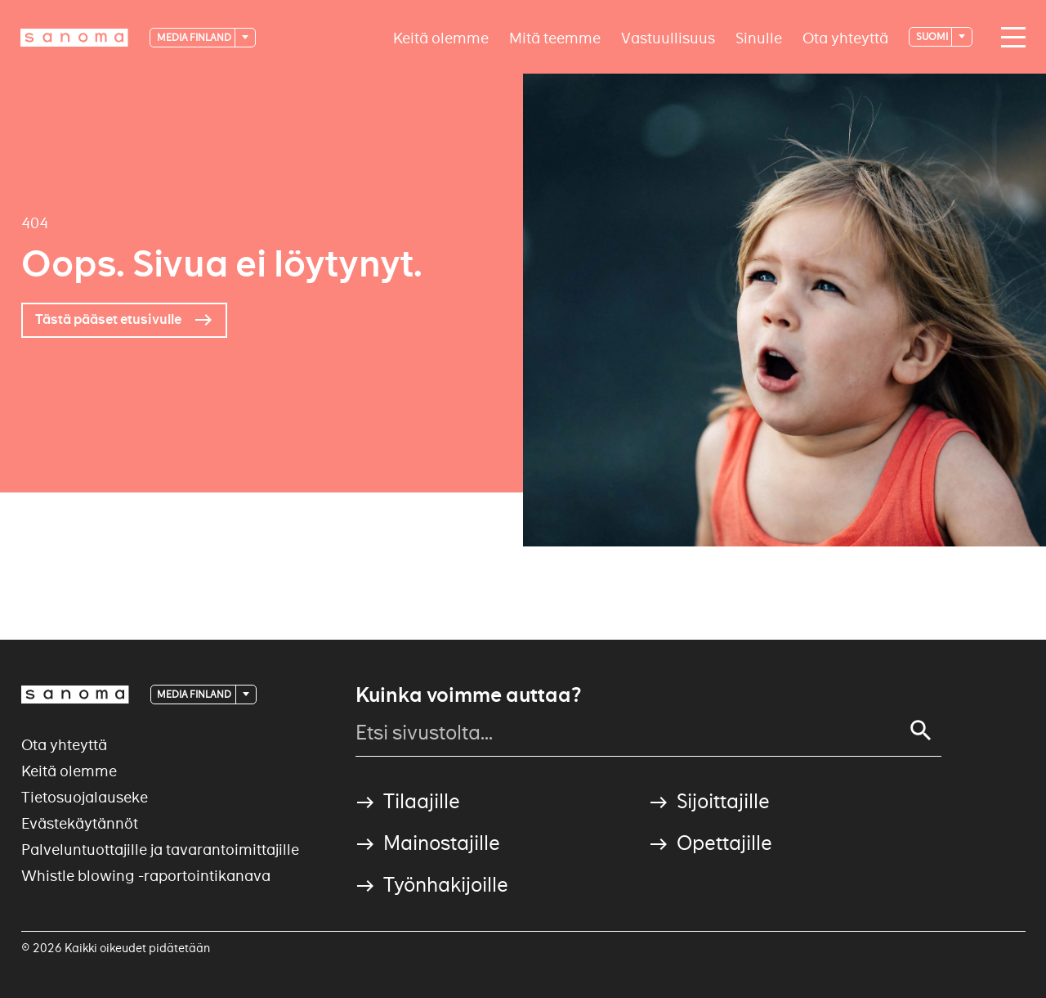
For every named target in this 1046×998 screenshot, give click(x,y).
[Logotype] (74, 38)
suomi (933, 36)
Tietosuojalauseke (84, 797)
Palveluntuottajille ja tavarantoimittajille (160, 849)
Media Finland (195, 37)
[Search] (921, 730)
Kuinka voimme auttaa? (468, 695)
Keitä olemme (441, 37)
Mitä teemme (555, 37)
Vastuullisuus (668, 37)
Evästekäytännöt (79, 823)
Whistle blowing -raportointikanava (145, 875)
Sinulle (758, 37)
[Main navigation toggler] (1009, 37)
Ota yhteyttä (845, 37)
